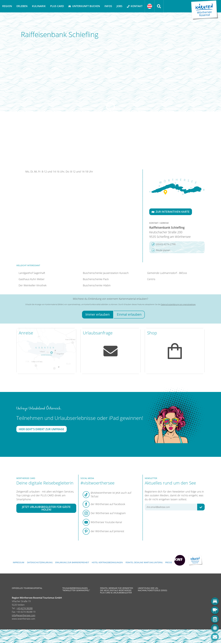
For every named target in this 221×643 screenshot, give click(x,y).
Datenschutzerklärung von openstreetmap (178, 304)
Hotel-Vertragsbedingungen (107, 562)
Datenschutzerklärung (40, 562)
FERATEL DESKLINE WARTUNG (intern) (144, 562)
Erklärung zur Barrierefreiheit (72, 562)
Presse (168, 562)
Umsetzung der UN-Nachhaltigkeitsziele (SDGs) (152, 589)
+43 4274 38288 (24, 608)
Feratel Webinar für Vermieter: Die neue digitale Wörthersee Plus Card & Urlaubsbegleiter (116, 590)
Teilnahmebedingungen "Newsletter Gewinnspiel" (76, 589)
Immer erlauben (97, 314)
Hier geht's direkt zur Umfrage (41, 429)
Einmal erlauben (129, 314)
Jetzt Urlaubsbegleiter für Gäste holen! (46, 508)
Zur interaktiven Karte (171, 212)
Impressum (18, 562)
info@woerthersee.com (23, 615)
